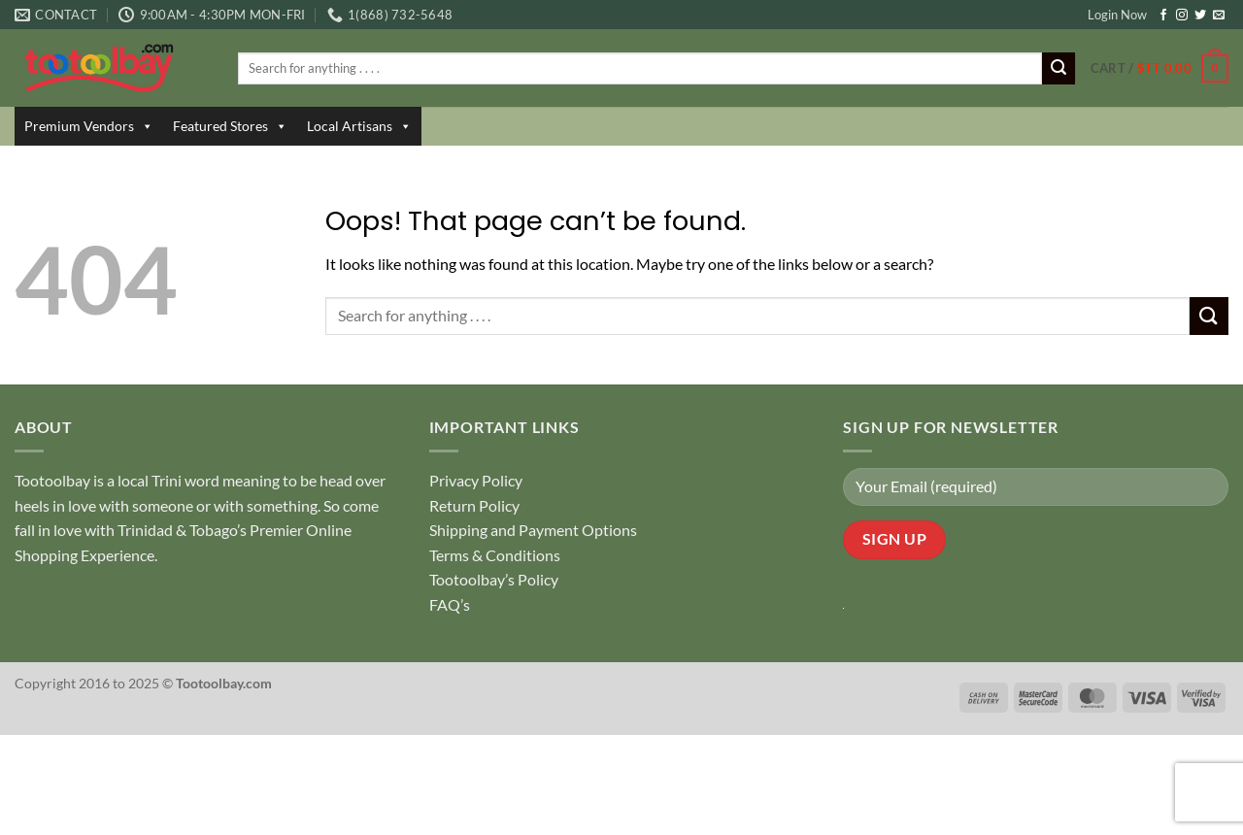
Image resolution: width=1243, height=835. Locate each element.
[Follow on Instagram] (1182, 15)
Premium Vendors (88, 126)
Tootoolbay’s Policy (493, 579)
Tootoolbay (52, 480)
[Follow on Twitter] (1200, 15)
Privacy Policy (475, 480)
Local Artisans (359, 126)
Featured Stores (230, 126)
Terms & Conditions (494, 555)
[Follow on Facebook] (1163, 15)
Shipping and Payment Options (533, 529)
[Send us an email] (1219, 15)
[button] (1159, 69)
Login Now (1117, 14)
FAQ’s (449, 604)
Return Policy (474, 505)
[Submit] (1058, 68)
